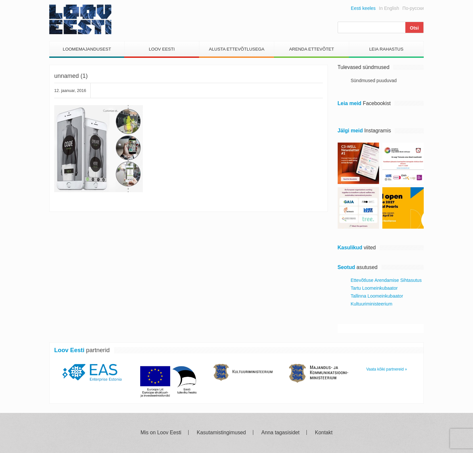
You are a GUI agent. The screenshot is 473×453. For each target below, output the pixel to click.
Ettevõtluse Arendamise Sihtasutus (386, 280)
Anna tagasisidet (280, 432)
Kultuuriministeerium (372, 303)
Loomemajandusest (87, 49)
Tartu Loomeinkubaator (374, 288)
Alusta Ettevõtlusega (236, 49)
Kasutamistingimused (221, 432)
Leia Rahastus (386, 49)
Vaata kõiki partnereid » (386, 369)
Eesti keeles (363, 8)
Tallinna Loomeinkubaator (377, 296)
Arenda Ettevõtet (311, 49)
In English (389, 8)
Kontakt (323, 432)
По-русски (413, 8)
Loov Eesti (162, 49)
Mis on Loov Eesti (161, 432)
